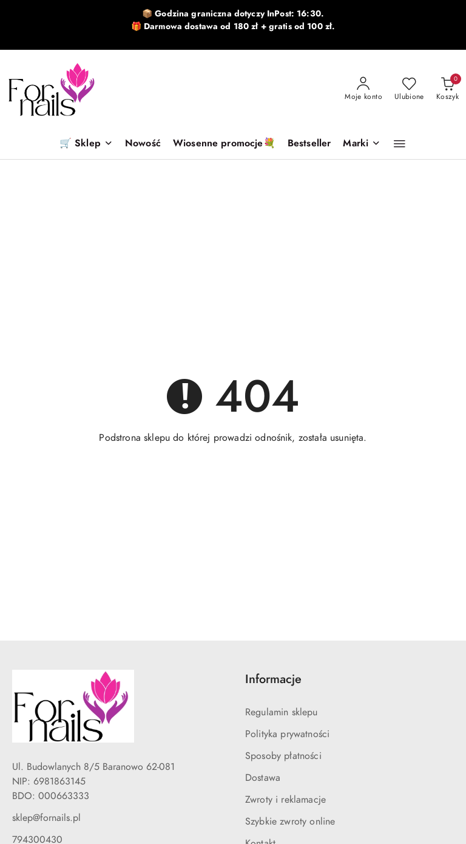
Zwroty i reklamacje (285, 799)
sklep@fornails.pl (46, 818)
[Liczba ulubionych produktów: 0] (409, 89)
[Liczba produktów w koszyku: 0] (447, 89)
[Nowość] (143, 144)
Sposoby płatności (283, 756)
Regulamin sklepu (281, 712)
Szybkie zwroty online (290, 821)
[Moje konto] (363, 89)
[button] (361, 144)
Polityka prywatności (287, 734)
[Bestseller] (309, 144)
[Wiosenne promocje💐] (224, 144)
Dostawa (262, 777)
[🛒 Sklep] (86, 144)
